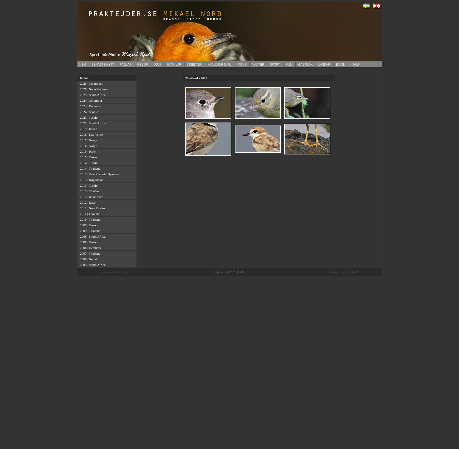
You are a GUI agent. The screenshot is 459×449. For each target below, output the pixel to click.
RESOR (142, 64)
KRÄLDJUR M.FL (219, 64)
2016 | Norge (87, 146)
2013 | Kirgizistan (90, 180)
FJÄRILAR (174, 64)
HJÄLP (355, 64)
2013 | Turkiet (88, 185)
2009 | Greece (88, 225)
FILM (289, 64)
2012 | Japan (87, 202)
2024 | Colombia (90, 100)
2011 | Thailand (89, 214)
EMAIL (340, 64)
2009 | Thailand (89, 231)
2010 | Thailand (89, 219)
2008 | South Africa (92, 236)
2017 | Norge (87, 140)
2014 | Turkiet (88, 163)
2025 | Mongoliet (90, 83)
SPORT (275, 64)
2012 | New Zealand (92, 208)
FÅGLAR (126, 64)
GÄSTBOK (305, 64)
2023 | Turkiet (88, 117)
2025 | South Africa (92, 95)
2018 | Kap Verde (90, 134)
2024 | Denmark (89, 106)
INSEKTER (194, 64)
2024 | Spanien (89, 112)
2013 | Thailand (89, 191)
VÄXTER (258, 64)
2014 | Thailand (89, 168)
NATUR (242, 64)
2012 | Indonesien (90, 197)
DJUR (157, 64)
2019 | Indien (87, 129)
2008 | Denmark (89, 248)
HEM (82, 64)
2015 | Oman (87, 157)
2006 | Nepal (87, 259)
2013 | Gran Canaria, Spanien (98, 174)
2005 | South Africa (92, 265)
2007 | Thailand (89, 253)
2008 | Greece (88, 242)
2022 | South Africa (92, 123)
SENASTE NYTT (103, 64)
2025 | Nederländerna (93, 89)
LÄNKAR (324, 64)
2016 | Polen (87, 151)
